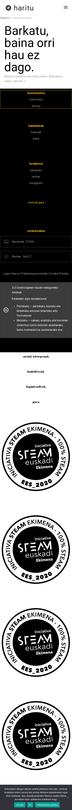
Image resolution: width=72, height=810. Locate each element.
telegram (36, 170)
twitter (36, 176)
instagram (36, 183)
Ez (30, 805)
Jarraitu (20, 805)
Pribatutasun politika (47, 805)
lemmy (36, 106)
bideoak (36, 132)
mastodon (36, 99)
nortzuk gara (36, 202)
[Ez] (67, 797)
